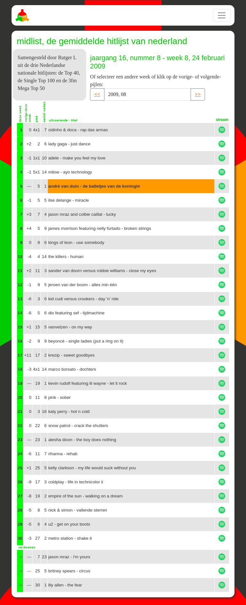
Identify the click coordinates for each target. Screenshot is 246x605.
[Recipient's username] (147, 94)
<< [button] (97, 94)
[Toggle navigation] (222, 15)
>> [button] (198, 94)
